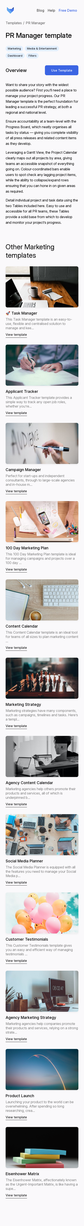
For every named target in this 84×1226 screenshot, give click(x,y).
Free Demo (68, 10)
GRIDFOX (10, 10)
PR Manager (35, 23)
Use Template (61, 70)
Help (51, 10)
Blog (40, 10)
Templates (14, 23)
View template (16, 334)
